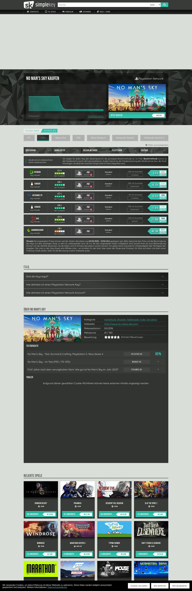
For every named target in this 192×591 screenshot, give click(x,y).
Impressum (34, 574)
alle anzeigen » (96, 547)
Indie (142, 264)
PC (29, 82)
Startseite (33, 12)
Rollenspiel (133, 264)
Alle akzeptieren (179, 586)
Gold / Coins (103, 12)
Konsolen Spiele (32, 75)
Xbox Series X (98, 82)
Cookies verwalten (138, 586)
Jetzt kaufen (138, 60)
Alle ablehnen (160, 586)
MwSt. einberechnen (35, 107)
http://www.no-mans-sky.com (121, 268)
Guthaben (85, 12)
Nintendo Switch (125, 82)
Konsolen (67, 12)
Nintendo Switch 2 (154, 82)
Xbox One (60, 82)
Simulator (151, 264)
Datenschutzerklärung (57, 587)
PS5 (78, 82)
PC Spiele (50, 12)
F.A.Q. (80, 574)
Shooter (121, 264)
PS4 (43, 82)
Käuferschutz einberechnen (39, 105)
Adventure (110, 264)
